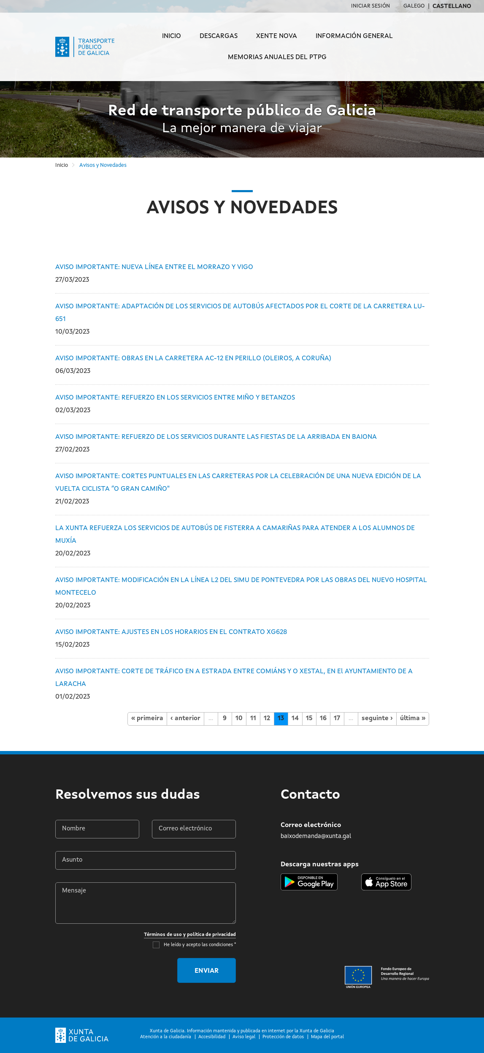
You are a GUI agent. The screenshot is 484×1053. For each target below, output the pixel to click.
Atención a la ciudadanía (165, 1037)
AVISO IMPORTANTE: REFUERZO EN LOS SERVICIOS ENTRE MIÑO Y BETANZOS (175, 398)
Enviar (207, 971)
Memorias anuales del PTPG (277, 57)
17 (337, 719)
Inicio (171, 36)
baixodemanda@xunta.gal (316, 836)
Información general (354, 36)
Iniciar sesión (370, 6)
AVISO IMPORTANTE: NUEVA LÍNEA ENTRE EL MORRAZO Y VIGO (154, 267)
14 (295, 719)
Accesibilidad (211, 1037)
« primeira (147, 719)
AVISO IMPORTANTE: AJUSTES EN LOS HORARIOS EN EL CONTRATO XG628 (171, 632)
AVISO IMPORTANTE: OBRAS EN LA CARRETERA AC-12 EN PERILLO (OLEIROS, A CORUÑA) (193, 358)
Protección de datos (283, 1037)
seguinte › (377, 719)
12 (267, 719)
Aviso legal (244, 1037)
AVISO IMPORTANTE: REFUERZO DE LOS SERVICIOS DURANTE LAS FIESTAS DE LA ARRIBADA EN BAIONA (216, 437)
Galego (414, 6)
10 (239, 719)
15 (309, 719)
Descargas (219, 36)
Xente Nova (276, 36)
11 (253, 719)
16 (323, 719)
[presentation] (106, 971)
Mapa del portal (327, 1037)
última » (412, 719)
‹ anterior (185, 719)
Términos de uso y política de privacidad (190, 934)
